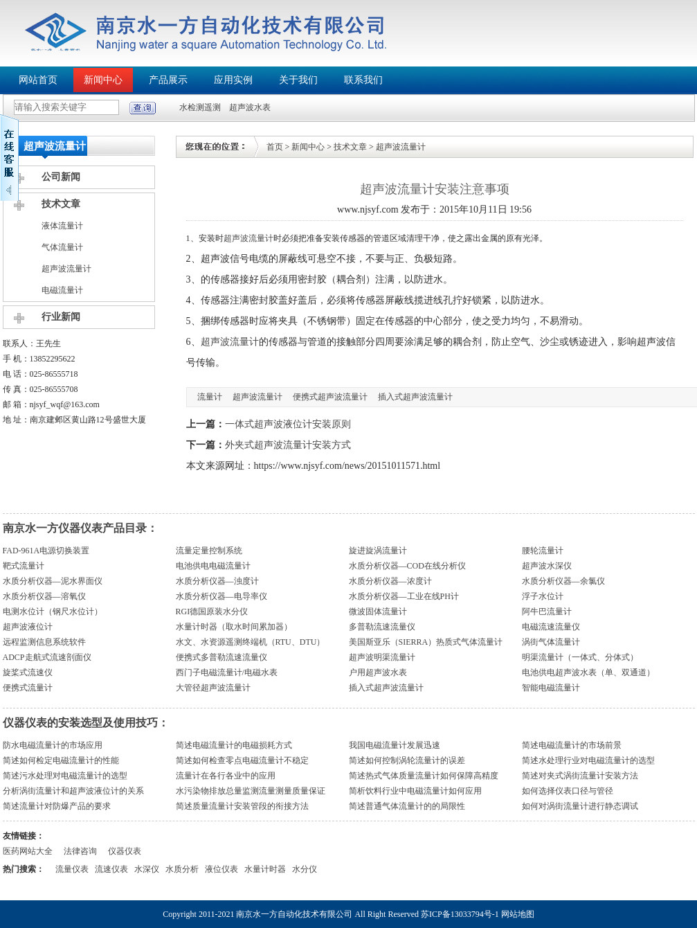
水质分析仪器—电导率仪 (221, 596)
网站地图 (517, 914)
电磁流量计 (62, 290)
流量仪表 (72, 869)
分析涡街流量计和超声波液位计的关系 (73, 791)
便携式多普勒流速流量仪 (221, 657)
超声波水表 (250, 107)
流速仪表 (111, 869)
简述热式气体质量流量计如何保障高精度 (423, 775)
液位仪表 (221, 869)
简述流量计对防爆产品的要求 (57, 806)
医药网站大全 (28, 851)
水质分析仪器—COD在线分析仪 (407, 566)
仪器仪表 (124, 851)
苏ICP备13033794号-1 (460, 914)
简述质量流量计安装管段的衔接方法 (242, 806)
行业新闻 (61, 317)
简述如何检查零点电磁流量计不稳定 (242, 760)
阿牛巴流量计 (547, 611)
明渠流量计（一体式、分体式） (580, 657)
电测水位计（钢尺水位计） (52, 611)
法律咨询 (80, 851)
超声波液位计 (28, 627)
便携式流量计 (28, 688)
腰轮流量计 (542, 550)
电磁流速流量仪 (551, 627)
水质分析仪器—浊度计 (217, 581)
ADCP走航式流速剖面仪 (47, 657)
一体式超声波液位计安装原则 (288, 424)
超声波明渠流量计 (382, 657)
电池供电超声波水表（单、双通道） (588, 672)
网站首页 (38, 80)
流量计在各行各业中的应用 (225, 775)
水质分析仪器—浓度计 (390, 581)
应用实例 (233, 80)
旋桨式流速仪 (28, 672)
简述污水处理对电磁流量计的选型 (65, 775)
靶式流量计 (23, 566)
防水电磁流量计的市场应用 (52, 745)
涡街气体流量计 (551, 642)
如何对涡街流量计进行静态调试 (580, 806)
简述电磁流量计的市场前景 (572, 745)
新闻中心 (103, 80)
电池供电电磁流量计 (213, 566)
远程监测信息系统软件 (44, 642)
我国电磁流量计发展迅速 (394, 745)
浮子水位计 (542, 596)
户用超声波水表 (378, 672)
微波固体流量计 (378, 611)
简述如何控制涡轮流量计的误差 (407, 760)
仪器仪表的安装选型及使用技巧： (86, 723)
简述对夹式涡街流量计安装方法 (580, 775)
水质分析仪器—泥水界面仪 (52, 581)
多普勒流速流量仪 (382, 627)
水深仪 (146, 869)
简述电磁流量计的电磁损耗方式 (234, 745)
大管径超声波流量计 (213, 688)
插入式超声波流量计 (415, 397)
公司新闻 (61, 177)
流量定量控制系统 (209, 550)
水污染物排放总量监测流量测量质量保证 (250, 791)
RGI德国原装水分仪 (212, 611)
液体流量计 (62, 226)
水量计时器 (265, 869)
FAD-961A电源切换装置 (46, 550)
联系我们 (363, 80)
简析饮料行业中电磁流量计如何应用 (415, 791)
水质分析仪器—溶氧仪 (44, 596)
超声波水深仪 (547, 566)
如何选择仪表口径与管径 (567, 791)
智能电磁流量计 (551, 688)
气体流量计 (62, 247)
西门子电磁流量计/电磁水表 (227, 672)
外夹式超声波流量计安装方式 (288, 445)
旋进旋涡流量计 (378, 550)
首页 (274, 147)
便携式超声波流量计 (330, 397)
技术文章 (61, 204)
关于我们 (298, 80)
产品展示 (168, 80)
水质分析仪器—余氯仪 (563, 581)
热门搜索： (23, 869)
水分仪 (304, 869)
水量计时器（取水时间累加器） (234, 627)
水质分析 (182, 869)
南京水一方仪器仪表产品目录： (80, 528)
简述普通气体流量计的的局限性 (407, 806)
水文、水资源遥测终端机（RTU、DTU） (250, 642)
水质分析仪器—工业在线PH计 (404, 596)
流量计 (209, 397)
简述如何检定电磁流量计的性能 (61, 760)
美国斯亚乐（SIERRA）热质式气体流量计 (426, 642)
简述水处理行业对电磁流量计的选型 (588, 760)
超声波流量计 (66, 269)
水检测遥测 (200, 107)
